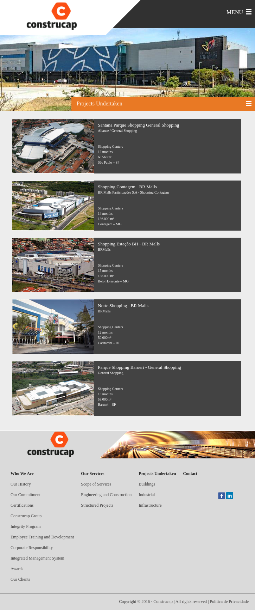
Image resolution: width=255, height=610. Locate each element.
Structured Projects (97, 505)
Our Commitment (25, 494)
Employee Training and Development (42, 537)
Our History (21, 484)
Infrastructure (150, 505)
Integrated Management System (37, 558)
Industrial (147, 494)
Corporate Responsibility (32, 547)
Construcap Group (26, 515)
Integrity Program (26, 526)
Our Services (92, 473)
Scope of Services (96, 484)
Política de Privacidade (229, 601)
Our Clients (20, 579)
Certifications (22, 505)
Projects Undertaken (157, 473)
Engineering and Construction (106, 494)
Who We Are (22, 473)
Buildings (147, 484)
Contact (190, 473)
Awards (17, 568)
